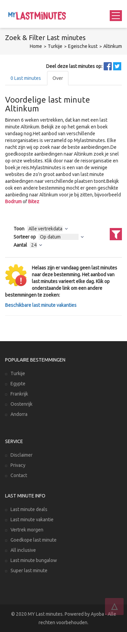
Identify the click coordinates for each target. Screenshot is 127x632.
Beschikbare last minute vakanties (41, 305)
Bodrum (13, 201)
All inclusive (23, 550)
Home (36, 46)
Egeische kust (83, 46)
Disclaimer (21, 455)
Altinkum (112, 46)
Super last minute (28, 570)
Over (57, 78)
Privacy (17, 465)
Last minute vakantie (32, 519)
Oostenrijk (21, 404)
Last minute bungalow (33, 560)
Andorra (18, 414)
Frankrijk (19, 394)
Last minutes (25, 78)
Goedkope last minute (33, 540)
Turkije (55, 46)
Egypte (17, 383)
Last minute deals (28, 509)
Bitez (33, 201)
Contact (18, 475)
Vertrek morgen (26, 529)
